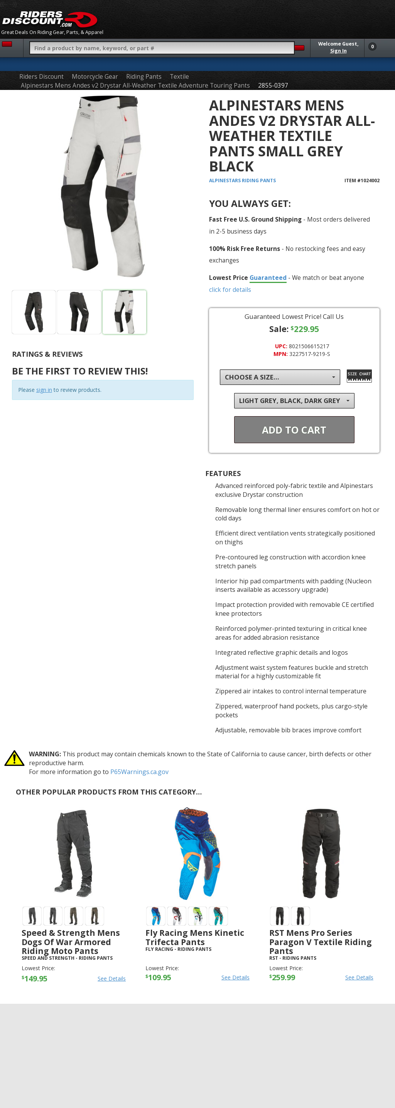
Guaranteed (268, 277)
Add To (294, 429)
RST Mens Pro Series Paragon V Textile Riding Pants (320, 941)
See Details (112, 978)
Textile (179, 77)
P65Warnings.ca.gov (139, 771)
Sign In (338, 50)
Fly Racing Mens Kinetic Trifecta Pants (194, 937)
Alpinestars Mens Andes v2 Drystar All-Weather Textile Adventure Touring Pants (135, 85)
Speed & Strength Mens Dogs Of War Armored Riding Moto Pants (71, 941)
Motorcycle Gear (95, 77)
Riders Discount (41, 77)
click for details (230, 289)
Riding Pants (144, 77)
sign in (44, 389)
